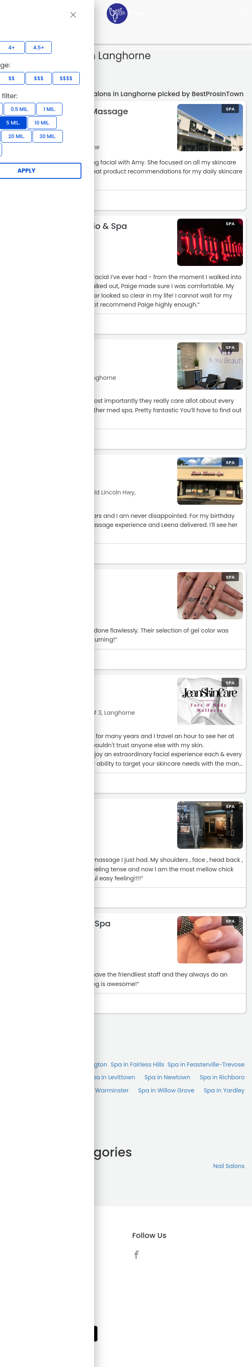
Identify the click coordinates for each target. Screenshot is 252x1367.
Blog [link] (27, 1307)
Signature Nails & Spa (66, 923)
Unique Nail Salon (57, 579)
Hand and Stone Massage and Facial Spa (74, 115)
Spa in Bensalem (31, 1064)
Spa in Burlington (83, 1064)
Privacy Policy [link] (40, 1295)
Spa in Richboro (222, 1077)
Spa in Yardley (224, 1090)
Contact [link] (33, 1273)
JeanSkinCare (50, 685)
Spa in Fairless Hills (137, 1064)
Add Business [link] (40, 1251)
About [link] (30, 1262)
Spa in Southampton (37, 1090)
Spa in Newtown (168, 1077)
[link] (138, 1254)
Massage (20, 1166)
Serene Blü (43, 809)
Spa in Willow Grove (166, 1090)
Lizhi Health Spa (53, 465)
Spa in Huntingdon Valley (43, 1077)
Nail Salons (229, 1166)
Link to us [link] (34, 1284)
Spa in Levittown (112, 1077)
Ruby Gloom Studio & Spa (74, 226)
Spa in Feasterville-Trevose (206, 1064)
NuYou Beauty (50, 350)
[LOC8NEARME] (126, 13)
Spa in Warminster (102, 1090)
